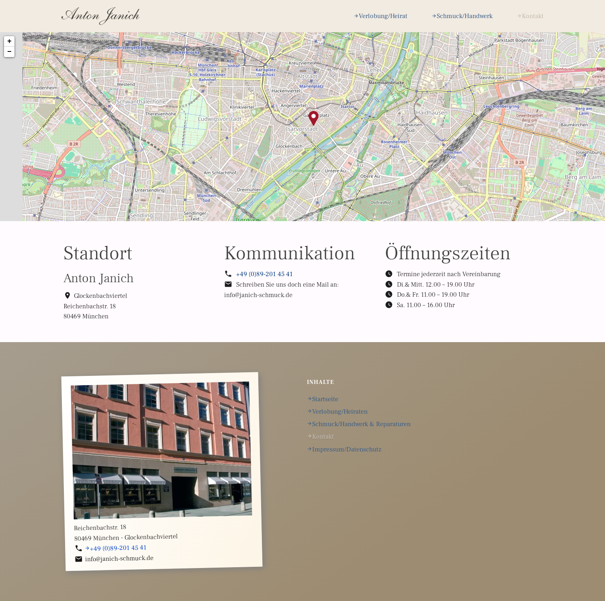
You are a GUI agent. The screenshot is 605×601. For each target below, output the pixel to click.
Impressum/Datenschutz (346, 449)
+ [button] (9, 41)
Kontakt (533, 16)
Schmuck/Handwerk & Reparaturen (361, 424)
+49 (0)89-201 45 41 (264, 274)
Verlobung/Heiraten (340, 412)
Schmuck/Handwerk (465, 16)
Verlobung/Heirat (383, 16)
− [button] (9, 52)
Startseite (325, 399)
